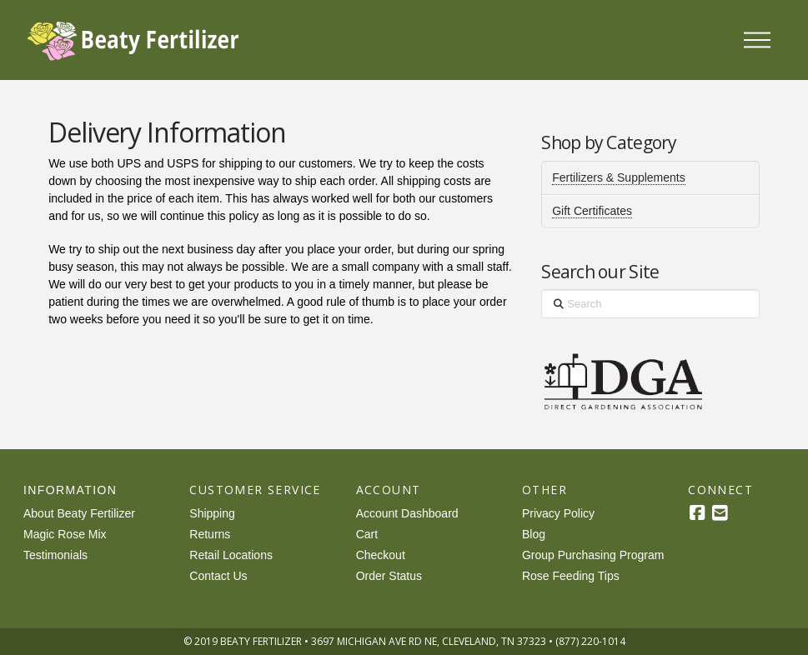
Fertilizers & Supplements (618, 177)
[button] (757, 40)
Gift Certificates (592, 211)
